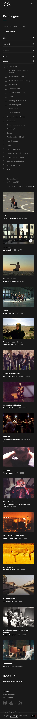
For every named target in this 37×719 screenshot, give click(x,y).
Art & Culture (12, 66)
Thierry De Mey (9, 282)
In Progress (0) (13, 182)
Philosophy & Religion (15, 157)
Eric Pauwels (8, 601)
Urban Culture (14, 113)
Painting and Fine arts (17, 101)
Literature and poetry (17, 93)
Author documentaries (16, 117)
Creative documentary (16, 125)
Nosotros (6, 437)
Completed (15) (13, 179)
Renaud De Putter (10, 408)
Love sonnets (8, 567)
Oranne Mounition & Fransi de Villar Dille (16, 505)
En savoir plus (14, 717)
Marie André (8, 666)
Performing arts (15, 105)
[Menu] (32, 4)
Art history (13, 85)
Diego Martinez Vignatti (12, 439)
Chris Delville (8, 345)
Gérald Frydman (9, 635)
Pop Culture (13, 109)
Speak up (6, 470)
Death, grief (11, 129)
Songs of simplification (12, 405)
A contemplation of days (12, 342)
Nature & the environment (17, 153)
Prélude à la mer (9, 279)
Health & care (12, 141)
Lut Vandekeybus (10, 218)
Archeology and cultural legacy (18, 71)
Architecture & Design (17, 77)
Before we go (8, 247)
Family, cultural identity (16, 137)
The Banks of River (10, 599)
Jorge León (7, 250)
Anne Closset (8, 473)
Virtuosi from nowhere (11, 374)
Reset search (10, 31)
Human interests (13, 149)
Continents (11, 121)
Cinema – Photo (15, 89)
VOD (9, 169)
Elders (9, 133)
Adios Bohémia (9, 502)
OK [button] (33, 716)
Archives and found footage (20, 81)
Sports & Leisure (13, 165)
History (10, 145)
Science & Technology (16, 161)
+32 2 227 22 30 (8, 697)
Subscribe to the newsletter (12, 681)
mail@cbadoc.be (9, 694)
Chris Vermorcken (10, 538)
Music (11, 97)
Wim (4, 216)
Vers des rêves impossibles (13, 535)
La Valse (6, 310)
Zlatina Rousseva (10, 376)
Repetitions (7, 664)
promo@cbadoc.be (17, 26)
